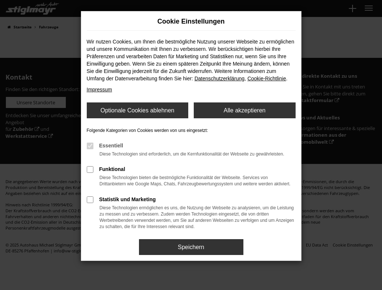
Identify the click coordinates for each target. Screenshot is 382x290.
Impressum (99, 89)
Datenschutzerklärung (219, 78)
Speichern (191, 247)
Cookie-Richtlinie (266, 78)
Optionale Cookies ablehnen (137, 110)
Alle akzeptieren (244, 110)
